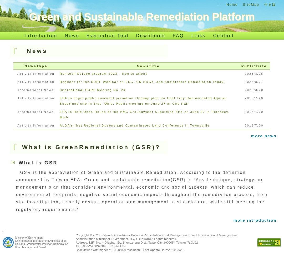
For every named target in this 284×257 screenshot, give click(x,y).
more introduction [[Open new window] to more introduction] (255, 220)
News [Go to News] (72, 35)
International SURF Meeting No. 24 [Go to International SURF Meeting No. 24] (93, 90)
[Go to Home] (142, 17)
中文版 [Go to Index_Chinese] (270, 5)
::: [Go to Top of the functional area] (219, 5)
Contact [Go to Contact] (223, 35)
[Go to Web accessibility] (269, 243)
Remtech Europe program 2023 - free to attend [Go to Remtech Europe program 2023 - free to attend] (104, 73)
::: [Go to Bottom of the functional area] (4, 232)
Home (232, 5)
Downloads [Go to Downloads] (150, 35)
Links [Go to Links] (198, 35)
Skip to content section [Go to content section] (20, 4)
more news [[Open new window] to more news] (264, 136)
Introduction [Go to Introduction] (40, 35)
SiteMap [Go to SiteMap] (251, 5)
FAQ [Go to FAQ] (178, 35)
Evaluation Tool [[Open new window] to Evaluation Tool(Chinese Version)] (108, 35)
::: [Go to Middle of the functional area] (22, 51)
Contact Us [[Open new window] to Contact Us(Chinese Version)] (118, 246)
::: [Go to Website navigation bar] (14, 35)
